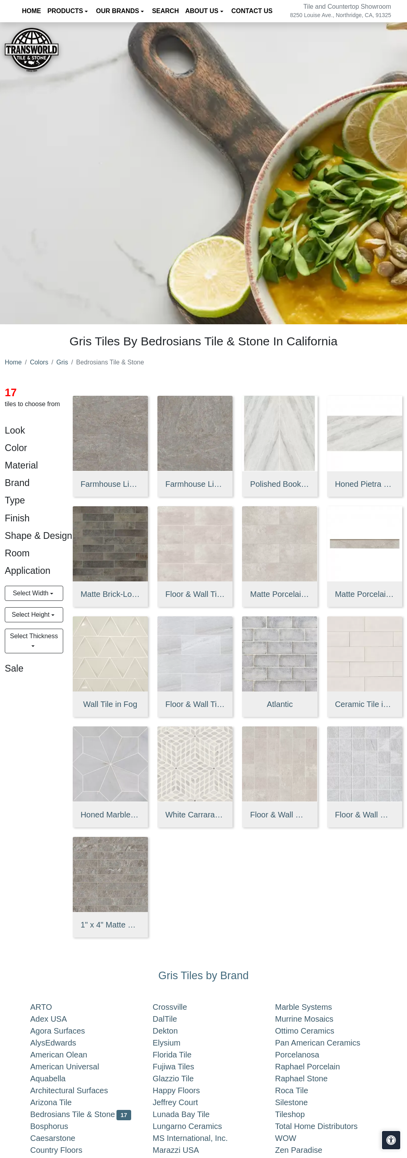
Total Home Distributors (322, 1126)
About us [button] (202, 11)
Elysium (174, 1042)
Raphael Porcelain (315, 1066)
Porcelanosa (305, 1054)
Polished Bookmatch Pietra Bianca (279, 484)
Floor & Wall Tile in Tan (195, 594)
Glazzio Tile (181, 1078)
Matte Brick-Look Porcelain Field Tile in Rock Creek (110, 594)
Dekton (173, 1030)
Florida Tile (180, 1054)
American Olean (66, 1054)
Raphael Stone (307, 1078)
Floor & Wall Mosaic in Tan (279, 814)
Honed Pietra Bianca (364, 484)
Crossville (178, 1007)
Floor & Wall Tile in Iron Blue (195, 704)
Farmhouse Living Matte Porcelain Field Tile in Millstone (110, 484)
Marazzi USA (184, 1150)
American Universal (71, 1066)
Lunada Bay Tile (191, 1114)
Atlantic (280, 704)
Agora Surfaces (65, 1030)
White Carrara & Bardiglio (195, 814)
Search (165, 11)
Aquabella (55, 1078)
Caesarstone (59, 1138)
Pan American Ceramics (324, 1042)
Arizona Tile (59, 1102)
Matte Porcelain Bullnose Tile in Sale (364, 594)
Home (13, 362)
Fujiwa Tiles (180, 1066)
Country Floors (64, 1150)
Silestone (297, 1102)
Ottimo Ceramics (311, 1030)
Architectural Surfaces (75, 1090)
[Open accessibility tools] (391, 1140)
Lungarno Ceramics (194, 1126)
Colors (39, 362)
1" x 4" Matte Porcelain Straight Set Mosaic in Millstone (110, 924)
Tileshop (298, 1114)
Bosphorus (55, 1126)
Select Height (31, 614)
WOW (292, 1138)
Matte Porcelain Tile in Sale (279, 594)
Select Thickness (34, 636)
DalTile (173, 1019)
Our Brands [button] (118, 11)
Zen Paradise (305, 1150)
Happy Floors (184, 1090)
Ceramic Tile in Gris (364, 704)
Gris (62, 362)
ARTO (49, 1007)
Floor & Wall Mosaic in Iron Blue (364, 814)
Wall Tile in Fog (110, 704)
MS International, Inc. (198, 1138)
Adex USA (56, 1019)
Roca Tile (299, 1090)
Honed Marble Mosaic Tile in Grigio (110, 814)
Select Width (31, 593)
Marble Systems (311, 1007)
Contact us (252, 11)
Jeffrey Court (183, 1102)
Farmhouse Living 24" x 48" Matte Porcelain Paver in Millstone (195, 484)
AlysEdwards (59, 1042)
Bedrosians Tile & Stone (80, 1114)
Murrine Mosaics (312, 1019)
